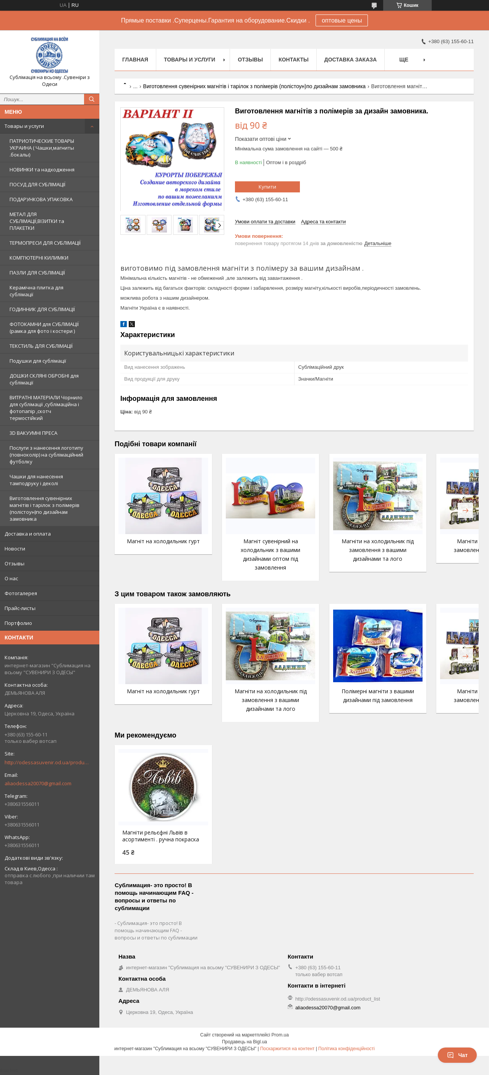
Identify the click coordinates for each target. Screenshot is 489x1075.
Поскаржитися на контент (287, 1055)
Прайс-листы (20, 608)
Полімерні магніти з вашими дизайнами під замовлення (340, 700)
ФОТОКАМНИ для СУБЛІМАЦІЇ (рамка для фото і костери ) (44, 327)
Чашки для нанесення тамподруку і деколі (36, 480)
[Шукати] (91, 99)
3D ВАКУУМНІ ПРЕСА (33, 432)
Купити (267, 186)
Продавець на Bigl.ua (244, 1048)
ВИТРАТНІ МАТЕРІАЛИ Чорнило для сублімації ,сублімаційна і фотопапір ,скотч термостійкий (46, 407)
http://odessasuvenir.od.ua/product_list (47, 762)
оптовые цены (342, 20)
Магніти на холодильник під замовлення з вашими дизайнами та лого (340, 550)
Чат (457, 1055)
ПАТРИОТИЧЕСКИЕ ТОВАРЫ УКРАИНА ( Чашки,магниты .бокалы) (42, 147)
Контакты (293, 59)
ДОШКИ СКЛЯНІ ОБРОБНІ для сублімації (44, 379)
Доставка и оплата (28, 533)
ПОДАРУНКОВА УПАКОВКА (41, 199)
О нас (11, 578)
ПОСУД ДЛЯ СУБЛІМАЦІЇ (37, 184)
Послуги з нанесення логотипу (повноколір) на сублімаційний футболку (46, 454)
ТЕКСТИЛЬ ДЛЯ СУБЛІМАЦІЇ (41, 345)
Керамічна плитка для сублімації (36, 291)
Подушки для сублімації (38, 360)
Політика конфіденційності (346, 1055)
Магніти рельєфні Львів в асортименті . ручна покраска (155, 839)
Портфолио (18, 623)
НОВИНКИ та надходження (42, 169)
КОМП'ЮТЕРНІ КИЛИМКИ (39, 257)
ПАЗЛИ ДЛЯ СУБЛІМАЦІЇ (37, 272)
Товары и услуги (24, 126)
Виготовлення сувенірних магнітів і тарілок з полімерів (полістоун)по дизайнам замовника (44, 508)
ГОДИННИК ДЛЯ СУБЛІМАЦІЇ (42, 309)
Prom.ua (280, 1041)
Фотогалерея (21, 593)
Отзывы (14, 563)
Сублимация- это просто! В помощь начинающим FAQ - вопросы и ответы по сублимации (156, 937)
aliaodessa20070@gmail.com (38, 783)
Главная (135, 59)
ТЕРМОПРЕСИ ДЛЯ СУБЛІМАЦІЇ (45, 242)
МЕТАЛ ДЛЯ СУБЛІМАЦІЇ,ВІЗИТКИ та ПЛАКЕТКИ (37, 221)
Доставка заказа (350, 59)
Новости (15, 548)
